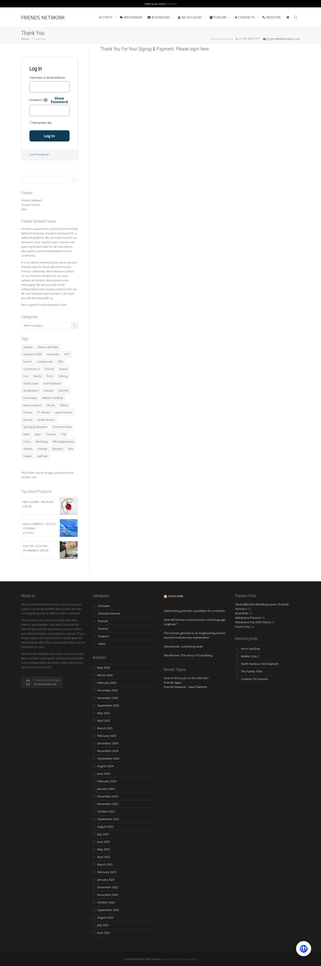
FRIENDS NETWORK (43, 17)
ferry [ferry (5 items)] (50, 376)
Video (102, 644)
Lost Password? (39, 154)
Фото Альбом (250, 649)
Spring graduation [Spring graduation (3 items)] (35, 427)
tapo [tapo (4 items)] (38, 434)
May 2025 (103, 713)
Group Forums (30, 205)
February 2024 (106, 781)
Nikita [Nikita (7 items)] (64, 405)
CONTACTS (245, 17)
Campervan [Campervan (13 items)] (45, 361)
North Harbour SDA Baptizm (259, 664)
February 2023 (106, 872)
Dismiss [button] (171, 4)
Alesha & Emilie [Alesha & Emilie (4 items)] (48, 347)
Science (103, 629)
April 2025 (103, 721)
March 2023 (105, 864)
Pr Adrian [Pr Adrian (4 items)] (43, 412)
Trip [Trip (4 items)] (63, 434)
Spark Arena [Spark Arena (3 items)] (45, 420)
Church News (175, 596)
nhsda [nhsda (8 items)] (50, 405)
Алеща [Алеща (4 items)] (42, 449)
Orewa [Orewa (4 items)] (27, 412)
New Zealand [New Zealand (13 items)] (32, 405)
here (205, 49)
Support (103, 636)
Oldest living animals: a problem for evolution (194, 611)
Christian (104, 606)
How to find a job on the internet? (186, 678)
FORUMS (219, 17)
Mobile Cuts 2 (250, 656)
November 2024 (107, 751)
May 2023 (103, 849)
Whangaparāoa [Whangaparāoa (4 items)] (63, 441)
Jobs (24, 209)
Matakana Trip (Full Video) (252, 622)
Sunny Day (242, 627)
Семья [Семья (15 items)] (27, 456)
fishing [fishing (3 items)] (63, 376)
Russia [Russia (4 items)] (27, 420)
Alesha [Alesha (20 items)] (28, 347)
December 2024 (107, 743)
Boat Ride (241, 613)
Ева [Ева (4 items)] (70, 449)
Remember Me (40, 123)
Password (35, 100)
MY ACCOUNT (190, 17)
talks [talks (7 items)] (26, 434)
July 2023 (103, 834)
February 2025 (106, 736)
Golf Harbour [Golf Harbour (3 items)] (52, 383)
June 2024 (103, 774)
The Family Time (251, 671)
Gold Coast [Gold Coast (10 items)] (30, 383)
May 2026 (103, 668)
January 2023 (106, 880)
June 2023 (103, 842)
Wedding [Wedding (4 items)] (41, 441)
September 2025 (108, 705)
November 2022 (107, 895)
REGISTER (271, 17)
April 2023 (103, 857)
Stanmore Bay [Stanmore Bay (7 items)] (62, 427)
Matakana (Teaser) (248, 618)
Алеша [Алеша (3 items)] (28, 449)
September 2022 (108, 910)
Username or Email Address (47, 78)
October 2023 (106, 811)
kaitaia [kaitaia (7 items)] (48, 390)
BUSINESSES (159, 17)
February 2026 (106, 683)
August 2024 (105, 766)
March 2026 (105, 675)
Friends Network (31, 200)
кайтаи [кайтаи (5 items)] (42, 456)
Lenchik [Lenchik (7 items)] (63, 390)
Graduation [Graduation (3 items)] (31, 390)
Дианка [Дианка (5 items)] (57, 449)
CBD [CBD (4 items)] (60, 361)
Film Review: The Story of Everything (188, 655)
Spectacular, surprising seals (183, 646)
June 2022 (103, 933)
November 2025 (107, 698)
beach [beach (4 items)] (27, 361)
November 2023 (107, 804)
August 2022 (105, 917)
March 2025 (105, 728)
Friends (103, 621)
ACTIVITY (106, 17)
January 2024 (106, 789)
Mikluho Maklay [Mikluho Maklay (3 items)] (52, 398)
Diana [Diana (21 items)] (63, 369)
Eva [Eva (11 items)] (25, 376)
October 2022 (106, 902)
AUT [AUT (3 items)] (67, 354)
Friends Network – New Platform (185, 687)
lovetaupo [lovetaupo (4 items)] (30, 398)
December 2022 (107, 887)
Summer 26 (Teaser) (254, 679)
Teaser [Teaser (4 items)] (51, 434)
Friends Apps (172, 682)
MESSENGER (131, 17)
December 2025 (107, 690)
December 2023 (107, 796)
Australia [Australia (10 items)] (53, 354)
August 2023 (105, 827)
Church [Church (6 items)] (49, 369)
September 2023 (108, 819)
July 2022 (103, 925)
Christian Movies (109, 613)
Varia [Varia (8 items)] (26, 441)
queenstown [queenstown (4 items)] (63, 412)
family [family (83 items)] (37, 376)
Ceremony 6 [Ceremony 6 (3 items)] (31, 369)
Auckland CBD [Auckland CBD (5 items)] (32, 354)
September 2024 (108, 758)
